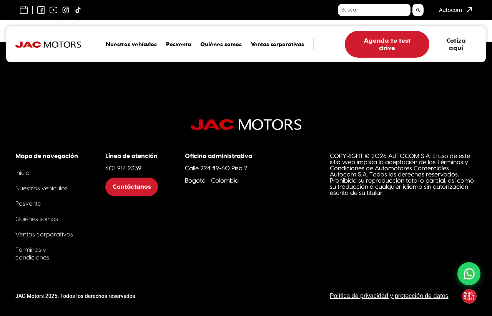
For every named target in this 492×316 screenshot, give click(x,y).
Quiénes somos (221, 44)
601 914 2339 (123, 168)
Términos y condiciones (32, 254)
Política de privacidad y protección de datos (389, 296)
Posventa (178, 44)
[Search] (418, 10)
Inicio (22, 173)
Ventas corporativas (277, 44)
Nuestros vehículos (131, 44)
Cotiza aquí (456, 44)
